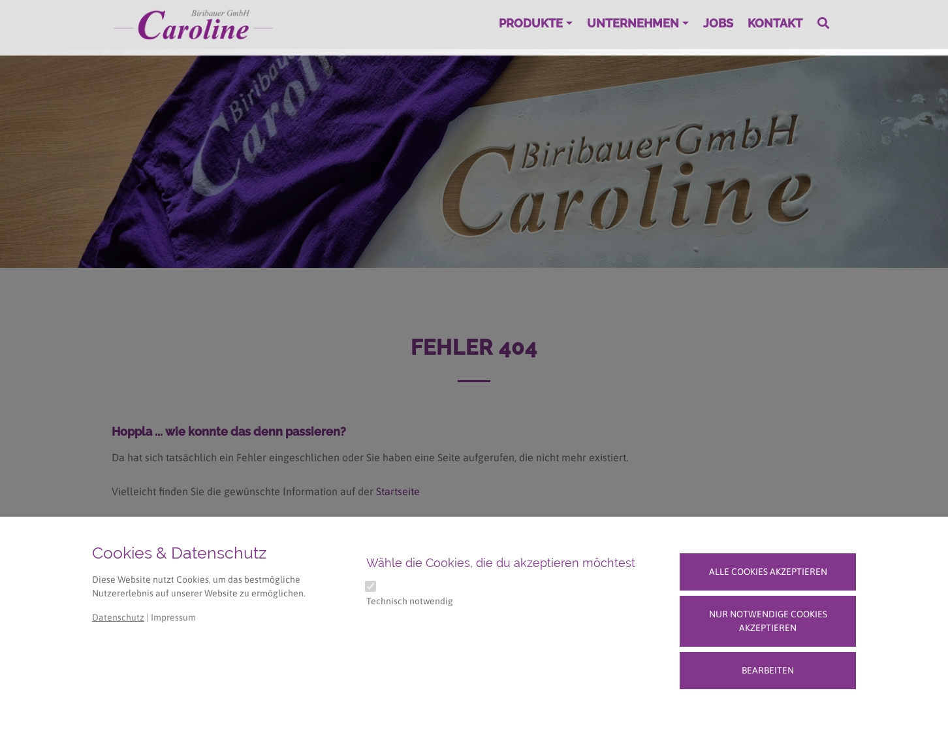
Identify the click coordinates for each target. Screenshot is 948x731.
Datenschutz (118, 617)
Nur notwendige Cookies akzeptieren (768, 621)
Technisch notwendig (409, 601)
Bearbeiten (768, 670)
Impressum (173, 617)
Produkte (531, 23)
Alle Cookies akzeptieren (768, 571)
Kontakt (775, 23)
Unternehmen (633, 23)
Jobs (718, 23)
